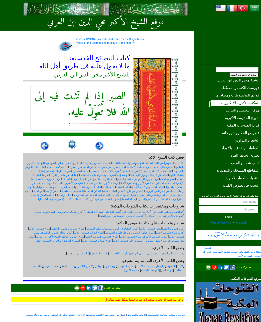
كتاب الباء (108, 187)
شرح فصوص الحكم (39, 228)
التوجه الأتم (167, 270)
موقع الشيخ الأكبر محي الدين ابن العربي (105, 22)
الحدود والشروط (137, 314)
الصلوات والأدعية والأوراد (240, 148)
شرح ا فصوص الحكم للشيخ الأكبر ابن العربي (60, 236)
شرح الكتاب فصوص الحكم (88, 232)
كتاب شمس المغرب (244, 163)
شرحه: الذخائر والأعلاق (78, 163)
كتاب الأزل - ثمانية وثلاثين (101, 179)
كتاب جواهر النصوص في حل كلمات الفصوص (129, 232)
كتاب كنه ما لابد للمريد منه (157, 171)
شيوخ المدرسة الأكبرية (242, 118)
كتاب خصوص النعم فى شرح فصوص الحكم (143, 236)
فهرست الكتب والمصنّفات (239, 87)
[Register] (240, 222)
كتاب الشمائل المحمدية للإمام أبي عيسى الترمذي (156, 253)
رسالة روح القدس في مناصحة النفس (137, 179)
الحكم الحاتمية (93, 191)
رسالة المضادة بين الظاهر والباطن (157, 199)
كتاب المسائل (80, 199)
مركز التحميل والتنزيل (242, 110)
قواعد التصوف (99, 253)
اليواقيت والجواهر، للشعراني (167, 211)
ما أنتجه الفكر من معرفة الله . (233, 235)
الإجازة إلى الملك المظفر (169, 183)
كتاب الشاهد (109, 191)
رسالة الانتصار (128, 199)
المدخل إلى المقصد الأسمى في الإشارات (96, 195)
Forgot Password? (222, 222)
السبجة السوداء (127, 266)
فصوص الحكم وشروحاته (240, 133)
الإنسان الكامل (85, 266)
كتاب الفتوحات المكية (243, 125)
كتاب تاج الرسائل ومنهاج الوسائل (149, 175)
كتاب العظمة (123, 187)
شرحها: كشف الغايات (123, 163)
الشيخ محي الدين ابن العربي (238, 80)
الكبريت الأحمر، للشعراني (136, 211)
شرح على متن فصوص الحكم (68, 228)
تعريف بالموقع (177, 314)
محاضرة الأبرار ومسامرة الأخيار (137, 183)
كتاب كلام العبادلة (57, 167)
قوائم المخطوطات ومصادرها (237, 95)
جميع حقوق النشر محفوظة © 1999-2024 (92, 314)
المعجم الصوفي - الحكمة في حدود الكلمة (121, 216)
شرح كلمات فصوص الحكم (96, 240)
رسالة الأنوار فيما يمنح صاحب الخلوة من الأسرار (92, 183)
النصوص (170, 266)
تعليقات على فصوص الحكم (127, 240)
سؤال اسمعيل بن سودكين (105, 199)
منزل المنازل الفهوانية (132, 195)
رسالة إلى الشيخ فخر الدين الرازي (164, 191)
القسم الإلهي (53, 191)
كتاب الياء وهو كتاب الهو (88, 187)
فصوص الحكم (167, 179)
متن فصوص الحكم (173, 228)
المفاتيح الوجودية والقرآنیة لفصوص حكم (58, 240)
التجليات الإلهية (145, 163)
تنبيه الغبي (110, 266)
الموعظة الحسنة (150, 270)
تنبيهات (99, 266)
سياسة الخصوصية (157, 314)
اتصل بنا (121, 314)
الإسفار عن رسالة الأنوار (150, 266)
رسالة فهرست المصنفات (46, 179)
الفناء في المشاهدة (72, 191)
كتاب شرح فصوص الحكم (169, 232)
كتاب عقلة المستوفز (101, 171)
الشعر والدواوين (247, 140)
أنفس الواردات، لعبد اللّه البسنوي (102, 211)
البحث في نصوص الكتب (244, 74)
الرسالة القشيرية (118, 253)
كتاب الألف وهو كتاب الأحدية (147, 187)
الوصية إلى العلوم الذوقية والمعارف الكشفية (104, 175)
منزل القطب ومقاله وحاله (161, 195)
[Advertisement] (228, 38)
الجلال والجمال (64, 195)
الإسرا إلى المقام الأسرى (127, 171)
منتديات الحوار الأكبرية (242, 178)
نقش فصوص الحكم (150, 228)
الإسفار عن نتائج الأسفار (131, 191)
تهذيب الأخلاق (68, 266)
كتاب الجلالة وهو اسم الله (169, 163)
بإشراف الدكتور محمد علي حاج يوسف (46, 314)
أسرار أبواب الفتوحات (73, 179)
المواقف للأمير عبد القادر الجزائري (164, 216)
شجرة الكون (132, 270)
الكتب (180, 266)
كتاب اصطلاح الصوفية (76, 171)
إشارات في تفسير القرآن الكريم (60, 175)
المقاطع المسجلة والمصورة (238, 170)
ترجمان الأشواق (101, 163)
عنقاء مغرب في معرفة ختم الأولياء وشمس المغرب (97, 167)
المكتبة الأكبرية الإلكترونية (239, 102)
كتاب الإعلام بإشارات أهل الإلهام (53, 199)
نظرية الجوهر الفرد (245, 155)
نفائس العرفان (51, 266)
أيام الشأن (38, 191)
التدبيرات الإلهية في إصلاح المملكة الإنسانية (150, 167)
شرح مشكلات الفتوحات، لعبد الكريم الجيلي (59, 211)
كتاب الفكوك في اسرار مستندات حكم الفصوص (112, 228)
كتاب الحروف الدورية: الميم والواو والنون (50, 187)
